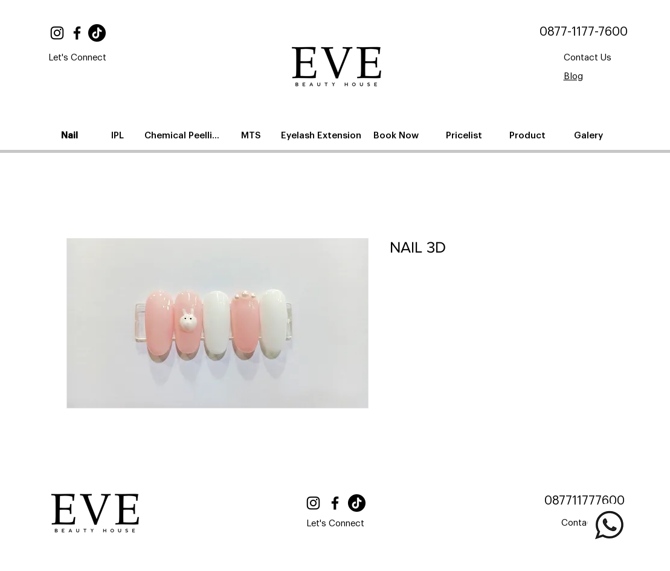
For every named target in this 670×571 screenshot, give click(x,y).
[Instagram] (57, 33)
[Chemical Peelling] (184, 135)
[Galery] (589, 135)
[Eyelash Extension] (322, 135)
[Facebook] (77, 33)
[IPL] (119, 135)
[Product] (528, 135)
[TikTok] (97, 33)
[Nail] (71, 135)
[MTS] (252, 135)
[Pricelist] (465, 135)
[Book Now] (397, 135)
